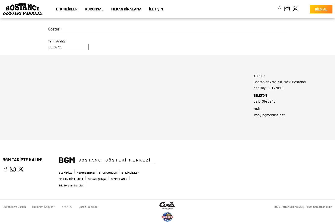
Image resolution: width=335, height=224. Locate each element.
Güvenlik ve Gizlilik (14, 206)
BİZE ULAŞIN (119, 179)
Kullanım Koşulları (43, 206)
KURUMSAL (94, 9)
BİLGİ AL (321, 9)
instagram (287, 8)
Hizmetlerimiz (86, 172)
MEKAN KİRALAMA (126, 9)
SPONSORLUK (108, 172)
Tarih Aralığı (56, 41)
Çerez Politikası (88, 206)
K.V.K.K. (67, 206)
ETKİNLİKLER (67, 9)
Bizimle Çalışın (97, 179)
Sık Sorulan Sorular (71, 185)
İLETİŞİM (156, 9)
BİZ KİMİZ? (65, 172)
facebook (279, 8)
